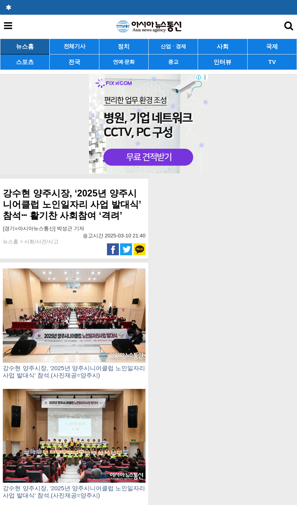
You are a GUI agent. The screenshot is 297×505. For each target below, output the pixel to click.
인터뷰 (222, 61)
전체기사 (74, 46)
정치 (124, 46)
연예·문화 (123, 62)
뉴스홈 (25, 46)
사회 (223, 46)
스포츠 (25, 61)
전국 (74, 61)
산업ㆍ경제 (173, 46)
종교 (173, 62)
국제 (272, 46)
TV (272, 61)
